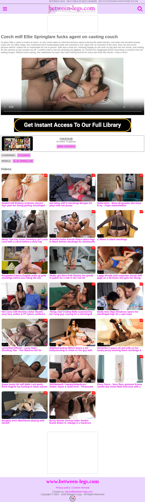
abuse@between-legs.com (79, 491)
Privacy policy (63, 487)
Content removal (80, 487)
